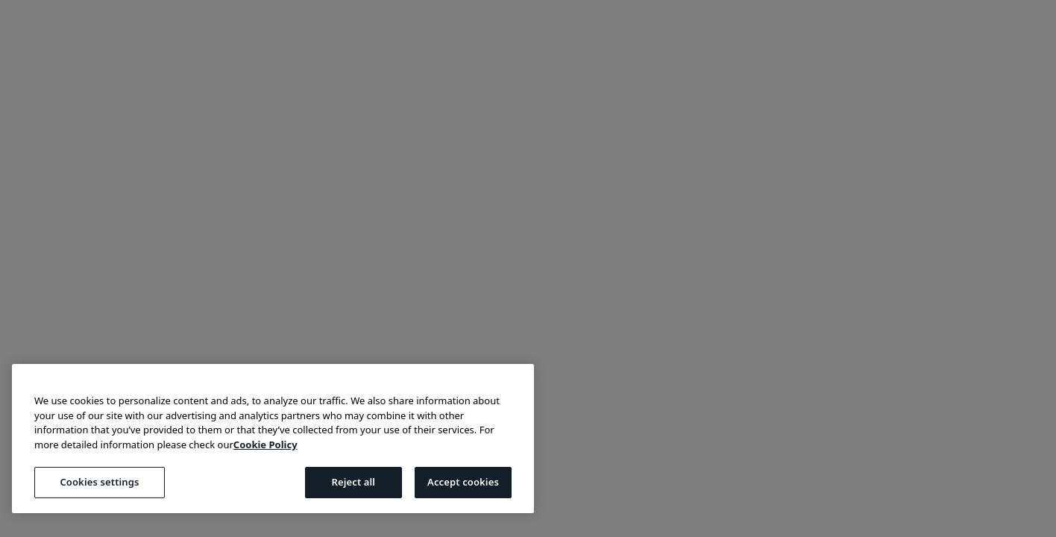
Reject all (353, 482)
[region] (273, 438)
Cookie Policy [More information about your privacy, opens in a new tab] (265, 444)
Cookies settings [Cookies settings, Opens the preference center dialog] (99, 482)
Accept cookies (463, 482)
